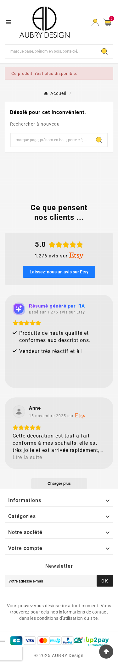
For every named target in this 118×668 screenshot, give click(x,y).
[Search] (104, 51)
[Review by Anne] (35, 408)
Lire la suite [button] (27, 457)
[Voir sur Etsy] (19, 411)
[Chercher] (50, 51)
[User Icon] (95, 22)
